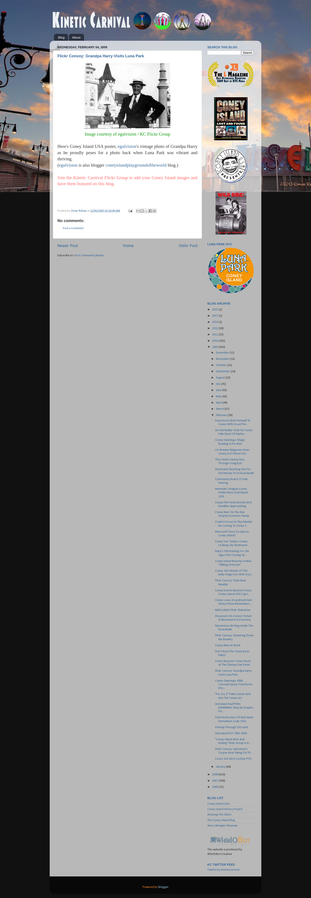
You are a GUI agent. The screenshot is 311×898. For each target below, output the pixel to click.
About (76, 37)
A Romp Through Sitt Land (231, 727)
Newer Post (67, 246)
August (220, 377)
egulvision (68, 165)
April (219, 402)
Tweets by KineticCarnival (223, 869)
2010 (215, 341)
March (220, 409)
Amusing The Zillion (219, 814)
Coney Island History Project (225, 809)
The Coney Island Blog (221, 820)
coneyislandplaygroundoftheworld (136, 165)
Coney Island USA (218, 804)
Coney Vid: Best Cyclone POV (233, 758)
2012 (215, 328)
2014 (215, 322)
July (218, 384)
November (223, 359)
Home (128, 246)
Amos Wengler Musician (222, 825)
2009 (215, 347)
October (221, 365)
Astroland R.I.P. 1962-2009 (231, 733)
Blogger (163, 887)
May (219, 396)
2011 (215, 334)
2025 (215, 309)
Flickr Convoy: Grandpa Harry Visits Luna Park (100, 56)
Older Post (188, 246)
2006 (215, 787)
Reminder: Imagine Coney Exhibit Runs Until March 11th (231, 492)
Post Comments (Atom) (89, 255)
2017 (215, 316)
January (221, 766)
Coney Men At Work (227, 645)
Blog (61, 37)
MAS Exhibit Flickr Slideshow (232, 610)
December (223, 352)
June (219, 390)
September (223, 371)
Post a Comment (73, 228)
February (222, 415)
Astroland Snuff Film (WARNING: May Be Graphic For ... (234, 707)
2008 (215, 774)
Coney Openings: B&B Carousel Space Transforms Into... (233, 684)
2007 (215, 780)
